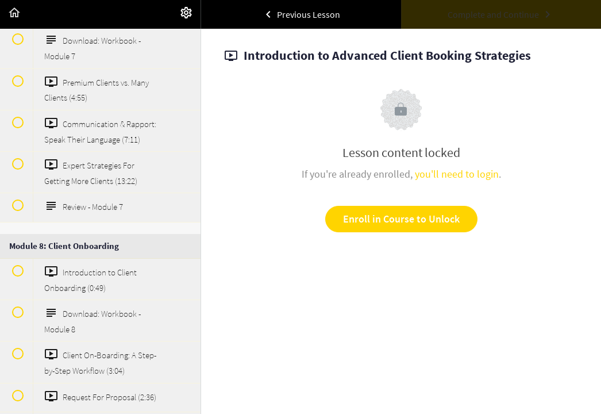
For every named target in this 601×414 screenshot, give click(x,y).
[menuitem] (186, 14)
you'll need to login (457, 174)
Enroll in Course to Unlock (401, 218)
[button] (14, 14)
